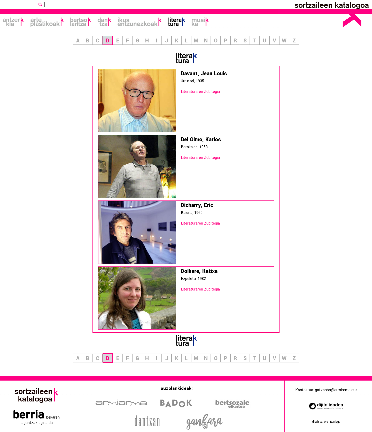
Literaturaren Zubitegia (200, 91)
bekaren (36, 417)
